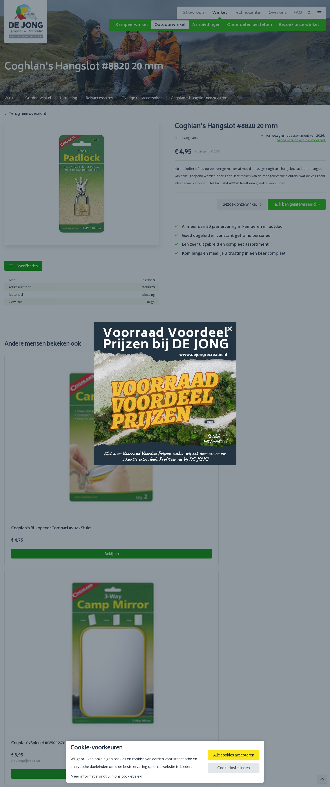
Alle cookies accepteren (231, 754)
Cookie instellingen (231, 769)
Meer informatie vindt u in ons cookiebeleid (106, 776)
